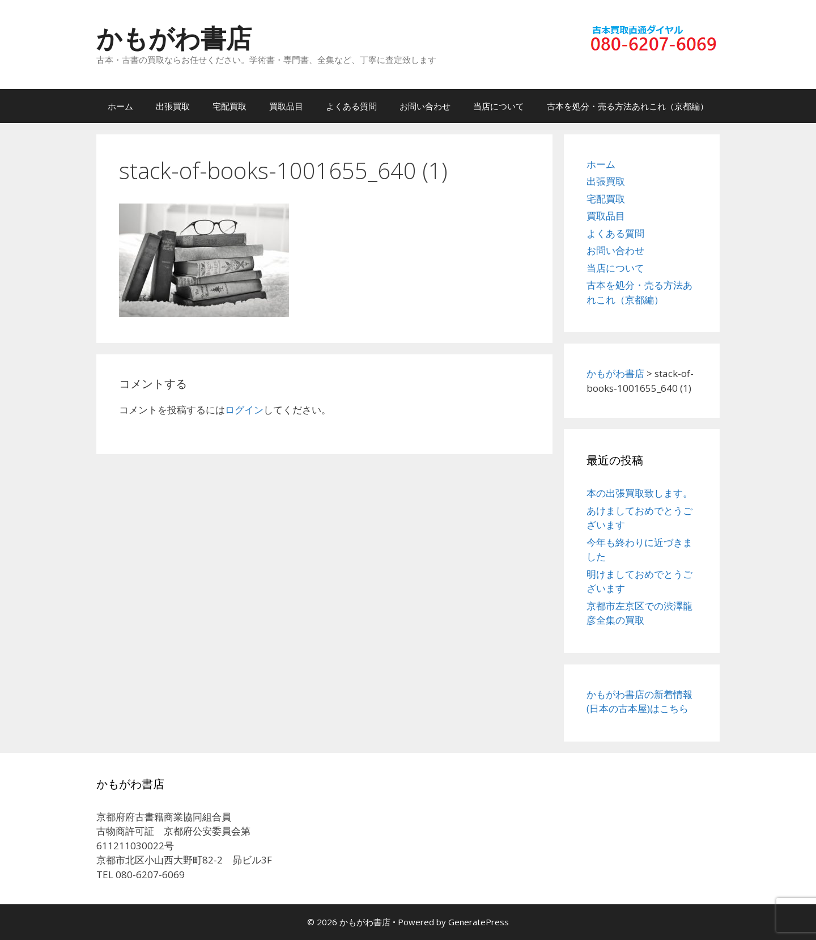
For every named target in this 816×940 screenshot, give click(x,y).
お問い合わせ (425, 106)
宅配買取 (229, 106)
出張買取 (173, 106)
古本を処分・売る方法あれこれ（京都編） (627, 106)
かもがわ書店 (174, 37)
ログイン (244, 409)
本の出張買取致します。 (639, 492)
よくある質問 (351, 106)
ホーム (120, 106)
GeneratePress (478, 922)
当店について (498, 106)
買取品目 (286, 106)
